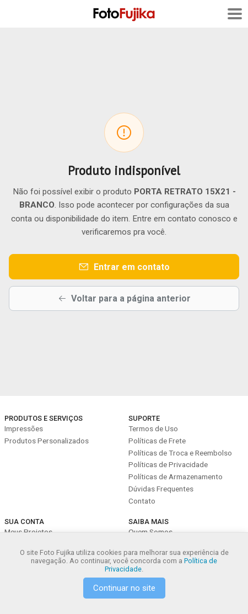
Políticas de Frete (157, 440)
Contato (141, 500)
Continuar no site (124, 588)
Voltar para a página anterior (124, 298)
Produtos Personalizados (46, 440)
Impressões (23, 428)
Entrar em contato (124, 266)
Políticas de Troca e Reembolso (180, 452)
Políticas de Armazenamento (175, 476)
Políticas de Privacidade (168, 464)
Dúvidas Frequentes (160, 488)
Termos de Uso (153, 428)
